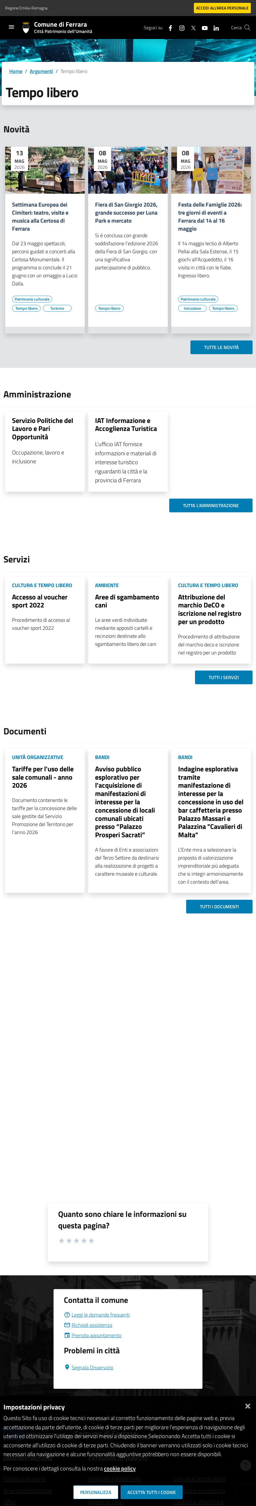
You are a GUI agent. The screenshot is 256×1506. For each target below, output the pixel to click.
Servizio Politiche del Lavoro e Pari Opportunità (42, 428)
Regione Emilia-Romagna (26, 8)
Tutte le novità (221, 347)
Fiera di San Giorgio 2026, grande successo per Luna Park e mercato (126, 213)
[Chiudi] (247, 1404)
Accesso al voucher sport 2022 (40, 601)
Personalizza (95, 1492)
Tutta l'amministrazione (211, 505)
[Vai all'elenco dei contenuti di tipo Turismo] (57, 308)
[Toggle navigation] (11, 26)
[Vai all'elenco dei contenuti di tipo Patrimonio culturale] (32, 299)
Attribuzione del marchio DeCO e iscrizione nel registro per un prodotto (209, 609)
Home (15, 71)
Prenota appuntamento (92, 1335)
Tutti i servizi (224, 677)
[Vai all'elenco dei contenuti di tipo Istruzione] (192, 308)
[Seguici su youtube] (202, 27)
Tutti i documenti (219, 906)
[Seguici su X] (191, 27)
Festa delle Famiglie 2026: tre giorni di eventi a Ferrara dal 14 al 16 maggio (210, 217)
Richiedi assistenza (88, 1325)
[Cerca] (247, 27)
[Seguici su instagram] (179, 27)
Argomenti (41, 71)
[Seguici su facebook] (168, 27)
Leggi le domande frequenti (97, 1315)
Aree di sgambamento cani (127, 601)
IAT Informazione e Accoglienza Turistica (126, 424)
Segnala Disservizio (88, 1367)
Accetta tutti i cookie (151, 1492)
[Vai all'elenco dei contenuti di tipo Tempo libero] (26, 308)
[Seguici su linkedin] (214, 27)
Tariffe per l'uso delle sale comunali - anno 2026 (43, 777)
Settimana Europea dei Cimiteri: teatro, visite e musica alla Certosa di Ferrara (40, 217)
